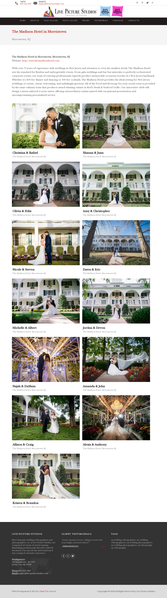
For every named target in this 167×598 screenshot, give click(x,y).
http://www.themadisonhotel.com (40, 60)
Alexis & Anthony (95, 444)
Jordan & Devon (94, 328)
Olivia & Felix (22, 211)
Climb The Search (47, 591)
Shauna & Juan (93, 152)
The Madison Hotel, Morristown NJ (29, 156)
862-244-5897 (24, 571)
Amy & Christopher (96, 211)
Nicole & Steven (23, 269)
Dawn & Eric (91, 269)
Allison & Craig (23, 444)
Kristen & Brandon (25, 503)
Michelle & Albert (25, 328)
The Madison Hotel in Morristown (39, 31)
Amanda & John (94, 386)
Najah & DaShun (24, 386)
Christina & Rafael (25, 152)
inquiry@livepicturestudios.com (51, 4)
